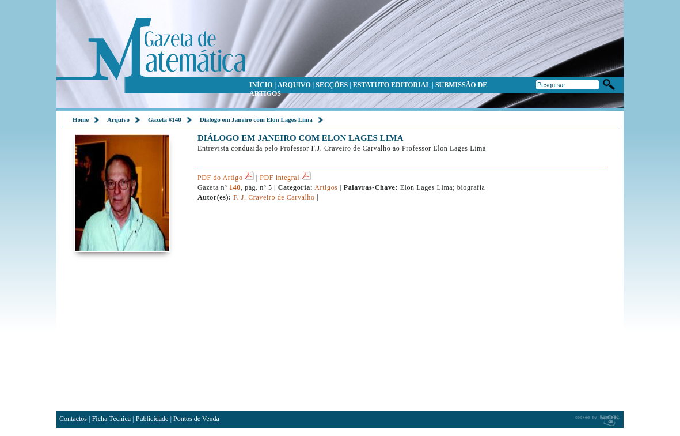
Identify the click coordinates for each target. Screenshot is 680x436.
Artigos (326, 187)
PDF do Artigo (225, 178)
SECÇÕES (332, 85)
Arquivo (118, 119)
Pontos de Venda (196, 419)
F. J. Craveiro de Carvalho (273, 197)
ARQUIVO (294, 85)
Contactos (73, 419)
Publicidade (152, 419)
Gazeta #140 (164, 119)
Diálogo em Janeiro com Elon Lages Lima (256, 119)
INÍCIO (261, 85)
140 (235, 187)
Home (81, 119)
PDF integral (285, 178)
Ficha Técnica (111, 419)
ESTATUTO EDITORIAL (392, 85)
